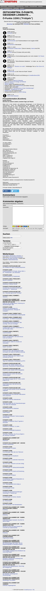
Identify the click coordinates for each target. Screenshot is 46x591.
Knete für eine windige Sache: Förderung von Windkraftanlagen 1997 (14, 304)
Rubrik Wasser (6, 412)
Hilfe (11, 237)
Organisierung (19, 6)
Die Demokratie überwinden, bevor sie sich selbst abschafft (13, 257)
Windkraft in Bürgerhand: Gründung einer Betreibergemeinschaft (13, 559)
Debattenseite (8, 90)
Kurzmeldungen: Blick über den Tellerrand (13, 452)
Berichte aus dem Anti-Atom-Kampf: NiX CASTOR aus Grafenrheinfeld (12, 527)
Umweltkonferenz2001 (34, 75)
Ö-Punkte (11, 9)
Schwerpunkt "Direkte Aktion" (14, 48)
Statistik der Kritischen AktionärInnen (12, 399)
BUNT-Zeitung (22, 92)
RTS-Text (9, 52)
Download (10, 24)
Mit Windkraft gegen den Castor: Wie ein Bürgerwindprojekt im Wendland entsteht (12, 543)
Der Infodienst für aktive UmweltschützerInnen (14, 267)
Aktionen (7, 84)
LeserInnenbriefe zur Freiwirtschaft (11, 276)
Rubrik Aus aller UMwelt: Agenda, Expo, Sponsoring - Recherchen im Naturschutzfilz (13, 365)
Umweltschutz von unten (17, 89)
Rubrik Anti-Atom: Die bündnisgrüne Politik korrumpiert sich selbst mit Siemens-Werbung (14, 351)
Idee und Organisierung (20, 9)
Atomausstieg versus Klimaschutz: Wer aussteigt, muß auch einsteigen (12, 323)
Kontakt (25, 589)
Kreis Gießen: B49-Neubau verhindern (12, 255)
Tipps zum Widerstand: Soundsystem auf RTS (14, 361)
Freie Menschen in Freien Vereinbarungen (23, 88)
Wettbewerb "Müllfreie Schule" (10, 284)
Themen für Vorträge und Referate (17, 81)
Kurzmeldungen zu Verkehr (9, 448)
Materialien (16, 8)
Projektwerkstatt (19, 85)
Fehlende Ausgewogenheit (9, 585)
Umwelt (26, 6)
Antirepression (11, 6)
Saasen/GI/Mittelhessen (6, 8)
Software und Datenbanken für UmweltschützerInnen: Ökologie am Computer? (11, 310)
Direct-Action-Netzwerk (13, 96)
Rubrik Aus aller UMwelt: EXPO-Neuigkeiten (13, 370)
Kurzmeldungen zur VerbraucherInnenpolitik (13, 467)
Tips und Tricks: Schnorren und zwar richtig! (13, 463)
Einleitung (5, 509)
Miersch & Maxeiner (18, 80)
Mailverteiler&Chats (13, 259)
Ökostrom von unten (20, 66)
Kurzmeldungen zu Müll (8, 488)
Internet (33, 48)
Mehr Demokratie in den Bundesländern (12, 504)
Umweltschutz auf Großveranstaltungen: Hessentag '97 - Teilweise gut (12, 288)
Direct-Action (4, 6)
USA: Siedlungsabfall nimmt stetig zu (12, 484)
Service (22, 8)
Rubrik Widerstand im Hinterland (11, 408)
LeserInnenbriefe (11, 40)
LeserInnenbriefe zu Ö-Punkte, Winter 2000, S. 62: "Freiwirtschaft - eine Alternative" (14, 272)
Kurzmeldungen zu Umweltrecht (10, 456)
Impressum (5, 440)
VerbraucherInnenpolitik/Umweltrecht (12, 430)
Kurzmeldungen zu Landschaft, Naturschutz (13, 459)
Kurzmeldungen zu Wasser (9, 475)
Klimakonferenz (11, 44)
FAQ (33, 589)
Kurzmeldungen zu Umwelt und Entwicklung (13, 471)
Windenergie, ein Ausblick (9, 580)
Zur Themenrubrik (7, 500)
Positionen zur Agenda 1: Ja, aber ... (11, 426)
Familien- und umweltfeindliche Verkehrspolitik (14, 314)
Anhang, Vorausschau (8, 444)
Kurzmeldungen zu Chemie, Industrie (12, 497)
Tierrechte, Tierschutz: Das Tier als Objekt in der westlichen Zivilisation (13, 434)
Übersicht (5, 297)
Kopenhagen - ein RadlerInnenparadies (12, 318)
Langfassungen (11, 71)
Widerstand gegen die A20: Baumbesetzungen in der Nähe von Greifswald (14, 404)
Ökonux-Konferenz (9, 83)
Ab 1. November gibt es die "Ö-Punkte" (12, 293)
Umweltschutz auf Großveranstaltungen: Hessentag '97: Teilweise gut (12, 492)
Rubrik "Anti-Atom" (7, 347)
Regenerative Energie (8, 538)
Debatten (40, 6)
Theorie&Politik (33, 6)
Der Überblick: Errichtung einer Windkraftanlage (10, 574)
